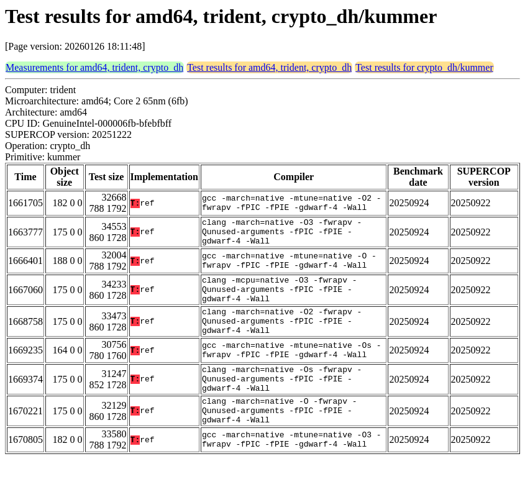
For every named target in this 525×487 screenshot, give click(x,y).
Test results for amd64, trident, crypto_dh (269, 67)
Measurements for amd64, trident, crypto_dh (94, 67)
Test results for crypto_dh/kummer (424, 67)
